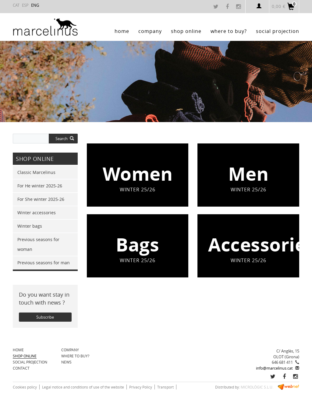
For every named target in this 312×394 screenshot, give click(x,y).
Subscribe (45, 317)
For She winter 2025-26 (40, 199)
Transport (165, 387)
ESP (25, 5)
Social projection (30, 362)
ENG (35, 5)
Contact (21, 368)
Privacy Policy (140, 387)
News (66, 362)
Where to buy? (75, 355)
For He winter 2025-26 (39, 186)
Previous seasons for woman (38, 244)
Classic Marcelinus (36, 172)
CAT (16, 5)
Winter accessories (36, 212)
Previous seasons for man (43, 263)
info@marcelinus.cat (274, 368)
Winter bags (29, 226)
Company (70, 349)
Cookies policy (25, 387)
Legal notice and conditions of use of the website (83, 387)
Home (18, 349)
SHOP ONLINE (25, 355)
